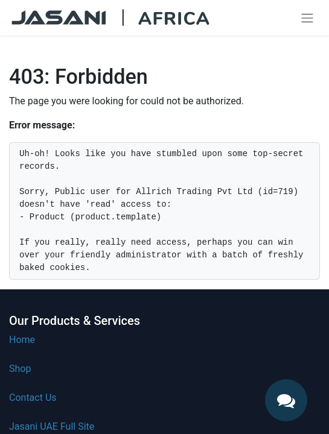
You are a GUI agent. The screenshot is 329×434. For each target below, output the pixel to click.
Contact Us (33, 397)
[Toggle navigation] (307, 18)
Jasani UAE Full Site (51, 426)
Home (22, 339)
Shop (20, 368)
